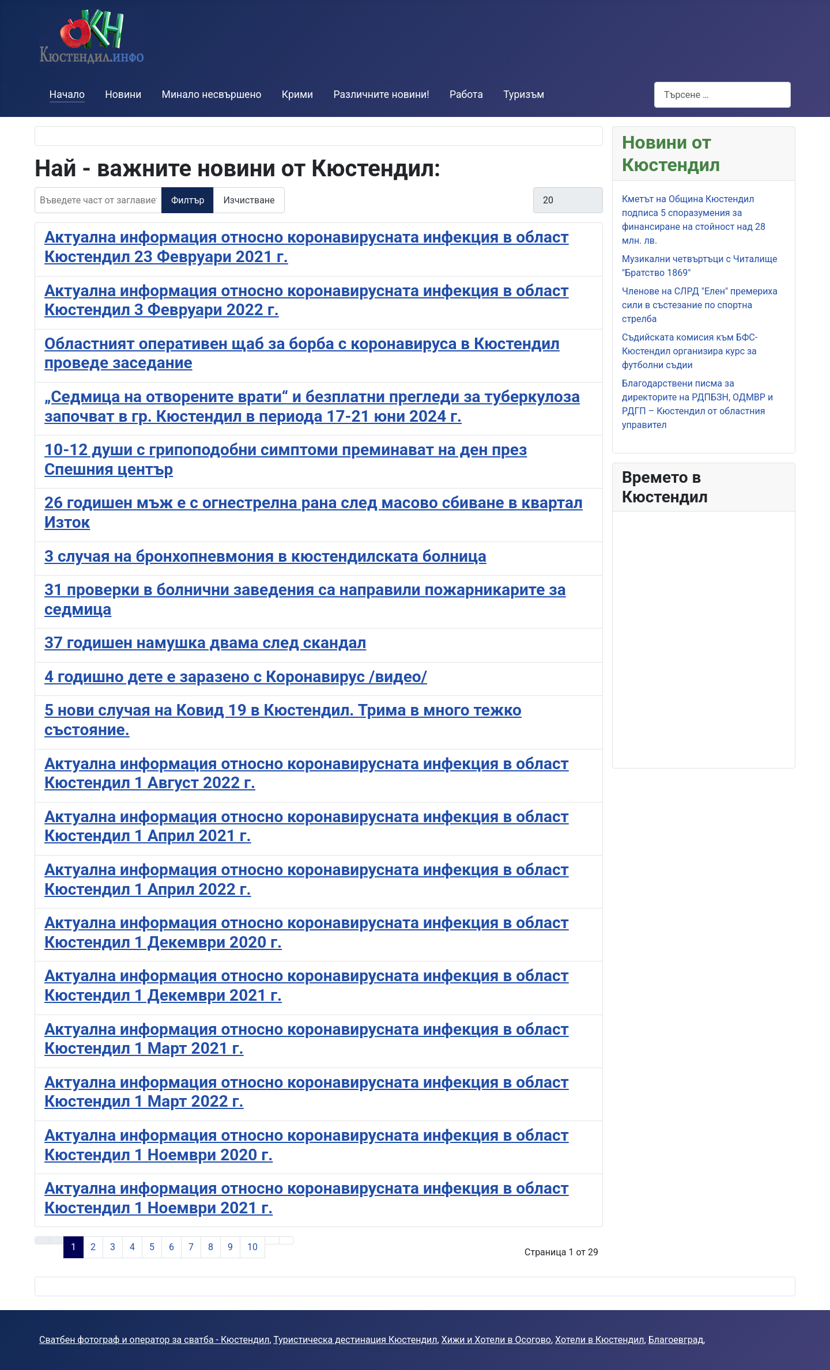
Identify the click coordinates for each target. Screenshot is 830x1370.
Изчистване (248, 200)
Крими (297, 94)
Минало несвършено (212, 94)
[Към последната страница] (286, 1240)
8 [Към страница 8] (210, 1247)
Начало (67, 94)
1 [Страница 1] (73, 1247)
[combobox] (722, 95)
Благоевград (675, 1339)
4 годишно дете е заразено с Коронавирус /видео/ (235, 676)
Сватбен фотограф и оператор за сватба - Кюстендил (154, 1339)
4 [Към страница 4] (132, 1247)
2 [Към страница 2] (93, 1247)
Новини (123, 94)
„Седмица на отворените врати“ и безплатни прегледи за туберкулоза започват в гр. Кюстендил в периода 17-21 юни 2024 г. (312, 406)
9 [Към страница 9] (230, 1247)
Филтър (187, 200)
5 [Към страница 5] (151, 1247)
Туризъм (523, 94)
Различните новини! (381, 94)
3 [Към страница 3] (112, 1247)
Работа (466, 94)
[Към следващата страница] (272, 1240)
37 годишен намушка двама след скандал (205, 642)
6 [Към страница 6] (171, 1247)
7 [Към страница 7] (191, 1247)
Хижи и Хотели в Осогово (496, 1339)
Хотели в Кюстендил (599, 1339)
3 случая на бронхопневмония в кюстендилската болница (265, 556)
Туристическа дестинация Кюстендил (355, 1339)
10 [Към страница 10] (252, 1247)
